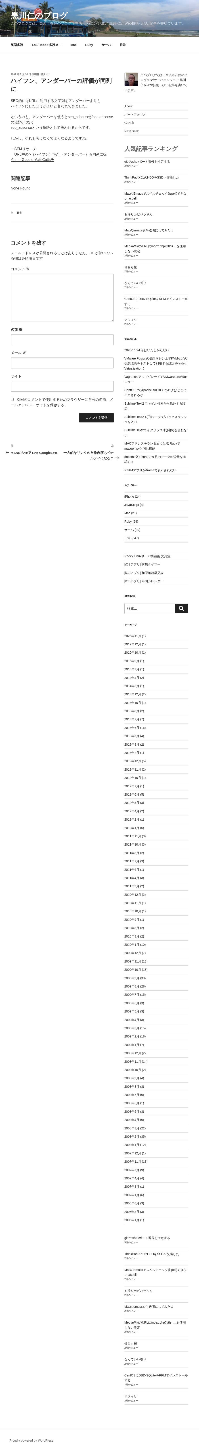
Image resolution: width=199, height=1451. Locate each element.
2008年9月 (131, 1078)
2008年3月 (131, 1128)
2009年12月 (132, 953)
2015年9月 (131, 661)
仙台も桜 (130, 267)
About (128, 106)
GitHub (129, 123)
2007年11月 (132, 1161)
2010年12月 (132, 894)
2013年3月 (131, 744)
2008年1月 (131, 1145)
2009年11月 (132, 961)
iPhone (129, 496)
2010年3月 (131, 936)
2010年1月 (131, 944)
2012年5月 (131, 802)
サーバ (106, 45)
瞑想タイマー (151, 564)
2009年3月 (131, 1028)
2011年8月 (131, 853)
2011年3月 (131, 886)
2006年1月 (131, 1220)
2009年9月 (131, 978)
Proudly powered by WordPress (31, 1440)
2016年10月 (132, 652)
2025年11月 (132, 636)
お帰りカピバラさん (138, 214)
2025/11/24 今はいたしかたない (146, 350)
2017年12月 (132, 644)
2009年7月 (131, 994)
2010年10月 (132, 911)
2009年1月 (131, 1045)
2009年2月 (131, 1036)
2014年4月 (131, 678)
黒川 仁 (45, 74)
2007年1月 (131, 1195)
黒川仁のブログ (39, 15)
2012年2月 (131, 819)
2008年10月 (132, 1070)
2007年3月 (131, 1186)
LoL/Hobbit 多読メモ (47, 45)
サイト (16, 376)
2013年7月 (131, 719)
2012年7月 (131, 786)
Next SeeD (132, 131)
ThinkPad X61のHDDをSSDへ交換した (151, 177)
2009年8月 (131, 986)
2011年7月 (131, 861)
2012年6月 (131, 794)
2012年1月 (131, 828)
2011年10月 (132, 844)
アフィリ (130, 320)
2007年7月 (131, 1170)
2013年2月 (131, 753)
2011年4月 (131, 878)
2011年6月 (131, 869)
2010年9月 (131, 919)
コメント (20, 269)
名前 (16, 330)
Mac (73, 45)
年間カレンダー (152, 581)
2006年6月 (131, 1203)
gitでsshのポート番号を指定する (147, 161)
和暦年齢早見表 (152, 573)
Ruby (89, 45)
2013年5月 (131, 736)
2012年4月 (131, 811)
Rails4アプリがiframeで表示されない (150, 470)
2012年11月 (132, 769)
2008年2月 (131, 1136)
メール (18, 353)
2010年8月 (131, 928)
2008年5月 (131, 1111)
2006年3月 (131, 1212)
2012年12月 (132, 761)
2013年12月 (132, 694)
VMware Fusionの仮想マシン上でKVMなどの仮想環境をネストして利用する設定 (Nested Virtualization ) (155, 363)
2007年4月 (131, 1178)
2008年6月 (131, 1103)
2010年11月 (132, 903)
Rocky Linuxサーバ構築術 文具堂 (147, 556)
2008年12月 (132, 1053)
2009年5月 (131, 1011)
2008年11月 (132, 1061)
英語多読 (17, 45)
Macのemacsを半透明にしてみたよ (149, 230)
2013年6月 (131, 728)
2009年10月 (132, 969)
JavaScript (131, 505)
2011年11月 (132, 836)
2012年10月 (132, 778)
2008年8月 (131, 1086)
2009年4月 (131, 1020)
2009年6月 (131, 1003)
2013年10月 (132, 703)
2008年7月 (131, 1095)
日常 (123, 45)
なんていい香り (135, 283)
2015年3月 (131, 669)
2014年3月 (131, 686)
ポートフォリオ (135, 114)
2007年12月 (132, 1153)
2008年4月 (131, 1120)
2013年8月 (131, 711)
